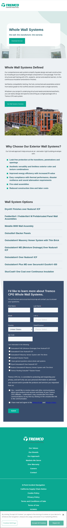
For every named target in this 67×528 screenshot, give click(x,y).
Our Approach (33, 456)
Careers (33, 468)
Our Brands (33, 452)
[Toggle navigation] (60, 5)
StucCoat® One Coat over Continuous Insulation (29, 271)
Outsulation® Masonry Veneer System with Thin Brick (32, 240)
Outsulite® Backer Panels (18, 233)
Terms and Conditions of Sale (33, 501)
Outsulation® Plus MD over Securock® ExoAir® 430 (31, 264)
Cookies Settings (9, 523)
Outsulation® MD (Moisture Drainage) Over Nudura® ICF (31, 248)
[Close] (63, 514)
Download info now (17, 41)
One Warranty (33, 464)
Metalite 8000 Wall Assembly (19, 226)
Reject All (56, 523)
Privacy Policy (34, 497)
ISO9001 (33, 509)
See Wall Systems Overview (15, 104)
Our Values (33, 448)
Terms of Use (33, 505)
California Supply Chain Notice (33, 489)
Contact (33, 472)
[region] (33, 519)
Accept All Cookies (39, 523)
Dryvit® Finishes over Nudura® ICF (22, 209)
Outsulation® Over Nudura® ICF (21, 257)
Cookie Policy (33, 493)
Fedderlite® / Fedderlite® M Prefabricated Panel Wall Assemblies (31, 217)
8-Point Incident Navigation (33, 485)
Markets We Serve (33, 460)
